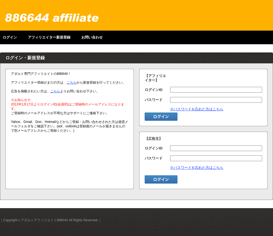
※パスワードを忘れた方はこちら (196, 109)
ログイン (10, 37)
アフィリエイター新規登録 (49, 37)
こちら (71, 82)
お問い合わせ (92, 37)
